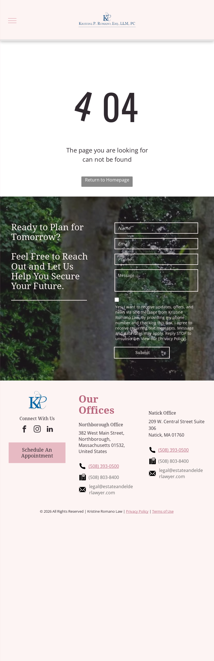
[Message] (156, 280)
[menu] (12, 20)
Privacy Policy (137, 511)
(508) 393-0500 (104, 466)
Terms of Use (163, 511)
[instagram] (37, 430)
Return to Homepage (107, 180)
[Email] (156, 243)
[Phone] (156, 259)
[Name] (156, 228)
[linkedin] (50, 430)
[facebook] (24, 430)
